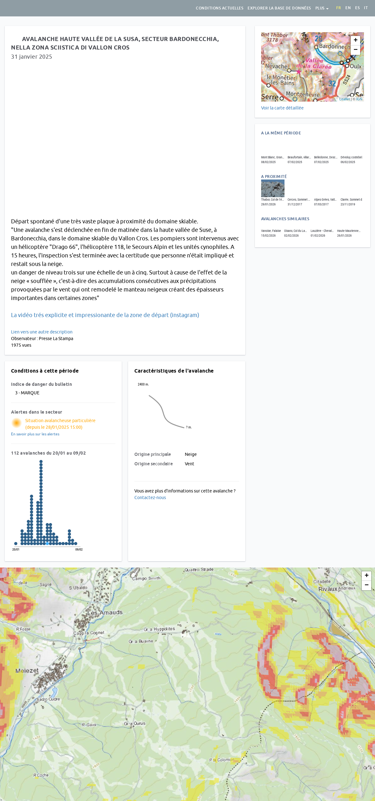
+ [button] (356, 40)
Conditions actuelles (219, 8)
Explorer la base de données (279, 8)
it (366, 7)
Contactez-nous (150, 497)
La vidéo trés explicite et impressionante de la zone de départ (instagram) (105, 315)
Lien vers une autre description (42, 331)
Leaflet (344, 99)
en (348, 7)
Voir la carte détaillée (282, 107)
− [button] (356, 50)
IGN (359, 99)
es (357, 7)
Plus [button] (322, 8)
